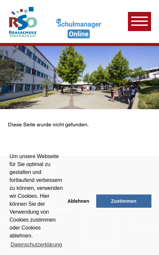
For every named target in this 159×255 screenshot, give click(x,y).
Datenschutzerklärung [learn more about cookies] (36, 244)
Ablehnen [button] (78, 201)
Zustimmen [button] (124, 201)
